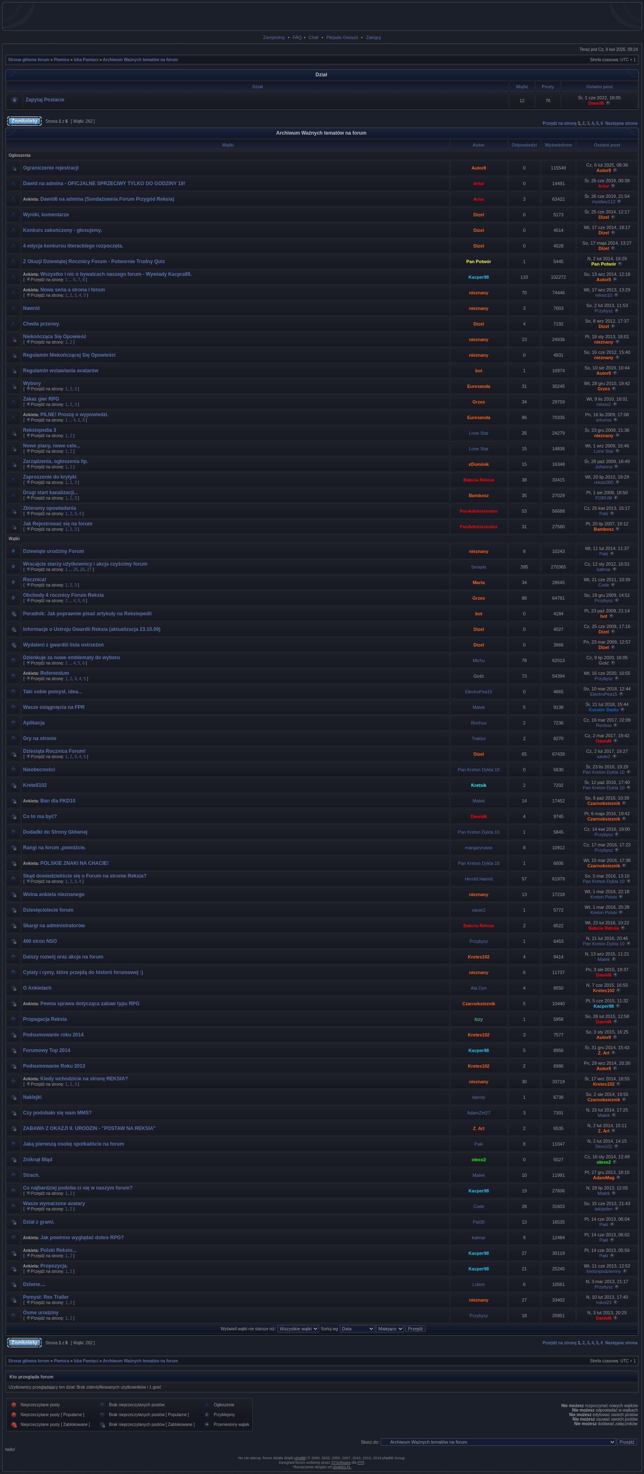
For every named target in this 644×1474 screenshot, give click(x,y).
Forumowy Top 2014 (46, 1050)
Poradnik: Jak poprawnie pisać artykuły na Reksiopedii (87, 614)
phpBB (300, 1458)
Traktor (478, 738)
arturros (604, 419)
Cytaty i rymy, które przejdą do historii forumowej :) (83, 972)
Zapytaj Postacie (44, 100)
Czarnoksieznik (603, 803)
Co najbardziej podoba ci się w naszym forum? (78, 1188)
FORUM (604, 497)
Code (603, 584)
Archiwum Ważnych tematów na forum (140, 59)
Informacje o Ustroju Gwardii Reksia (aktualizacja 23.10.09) (92, 629)
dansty (478, 1097)
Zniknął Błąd (37, 1159)
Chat (313, 37)
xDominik (479, 464)
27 (89, 569)
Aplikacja (34, 723)
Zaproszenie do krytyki (49, 477)
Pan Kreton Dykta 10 (479, 769)
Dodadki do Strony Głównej (55, 832)
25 (75, 569)
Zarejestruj (274, 37)
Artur (478, 183)
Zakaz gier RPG (41, 399)
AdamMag (604, 1177)
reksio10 (603, 295)
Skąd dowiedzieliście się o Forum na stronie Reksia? (85, 876)
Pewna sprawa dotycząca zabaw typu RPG (89, 1003)
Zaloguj (373, 37)
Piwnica (61, 59)
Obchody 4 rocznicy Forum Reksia (63, 595)
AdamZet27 (478, 1112)
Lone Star (479, 433)
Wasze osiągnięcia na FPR (54, 707)
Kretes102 (479, 956)
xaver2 (603, 756)
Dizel (479, 214)
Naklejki (32, 1097)
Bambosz (479, 495)
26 (82, 569)
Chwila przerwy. (41, 324)
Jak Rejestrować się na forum (57, 524)
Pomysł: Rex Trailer (46, 1297)
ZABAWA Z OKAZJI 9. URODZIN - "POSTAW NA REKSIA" (89, 1128)
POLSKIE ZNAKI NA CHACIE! (74, 863)
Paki (603, 513)
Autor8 (479, 167)
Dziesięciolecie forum (48, 910)
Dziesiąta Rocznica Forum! (54, 751)
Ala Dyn (479, 988)
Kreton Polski (604, 896)
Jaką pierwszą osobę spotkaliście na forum (73, 1144)
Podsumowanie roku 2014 (53, 1035)
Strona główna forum (28, 59)
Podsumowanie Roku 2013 (54, 1066)
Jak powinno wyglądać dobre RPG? (82, 1237)
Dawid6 (596, 103)
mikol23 (604, 1302)
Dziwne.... (34, 1284)
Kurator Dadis (604, 709)
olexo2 (479, 1159)
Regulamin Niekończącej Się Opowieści (69, 355)
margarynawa (478, 847)
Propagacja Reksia (45, 1019)
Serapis (478, 566)
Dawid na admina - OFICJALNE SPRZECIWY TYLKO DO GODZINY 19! (104, 183)
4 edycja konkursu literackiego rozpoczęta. (73, 246)
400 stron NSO (40, 941)
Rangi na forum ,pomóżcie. (54, 847)
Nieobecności (39, 770)
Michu (479, 660)
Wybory (32, 383)
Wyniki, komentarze (46, 215)
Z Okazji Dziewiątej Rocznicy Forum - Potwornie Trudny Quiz (94, 261)
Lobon (478, 1284)
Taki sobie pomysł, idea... (52, 692)
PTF (361, 1462)
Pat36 (479, 1222)
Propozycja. (54, 1266)
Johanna (603, 466)
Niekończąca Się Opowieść (54, 336)
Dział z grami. (39, 1222)
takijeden (604, 1208)
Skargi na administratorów (54, 925)
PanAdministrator (478, 511)
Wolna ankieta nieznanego (54, 894)
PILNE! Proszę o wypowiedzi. (74, 414)
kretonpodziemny (603, 1271)
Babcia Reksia (478, 479)
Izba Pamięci (86, 59)
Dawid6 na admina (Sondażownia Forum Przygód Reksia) (107, 199)
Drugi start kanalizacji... (50, 492)
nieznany (478, 292)
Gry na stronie (39, 738)
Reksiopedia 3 (39, 430)
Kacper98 (479, 277)
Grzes (604, 388)
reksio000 (604, 482)
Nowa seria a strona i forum (72, 290)
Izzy (479, 1019)
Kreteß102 (35, 785)
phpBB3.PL (342, 1467)
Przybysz (604, 310)
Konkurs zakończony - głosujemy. (62, 230)
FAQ (297, 37)
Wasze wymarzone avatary (54, 1203)
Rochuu (479, 722)
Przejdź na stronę (560, 123)
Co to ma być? (40, 816)
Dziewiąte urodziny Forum (53, 551)
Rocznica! (34, 579)
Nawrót (31, 308)
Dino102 (603, 1146)
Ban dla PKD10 (57, 801)
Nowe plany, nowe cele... (51, 446)
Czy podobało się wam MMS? (57, 1113)
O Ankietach (37, 988)
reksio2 (603, 404)
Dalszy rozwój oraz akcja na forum (63, 957)
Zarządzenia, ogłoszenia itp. (55, 461)
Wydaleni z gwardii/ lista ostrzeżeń (63, 645)
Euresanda (478, 386)
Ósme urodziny (41, 1313)
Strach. (31, 1175)
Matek (479, 707)
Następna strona (621, 123)
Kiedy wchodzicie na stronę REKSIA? (84, 1079)
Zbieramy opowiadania (49, 508)
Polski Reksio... (58, 1250)
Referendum (54, 673)
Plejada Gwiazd (342, 37)
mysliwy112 (604, 201)
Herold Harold (479, 878)
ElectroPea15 (478, 691)
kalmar (603, 569)
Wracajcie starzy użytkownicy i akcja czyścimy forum (85, 564)
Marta (479, 582)
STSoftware (341, 1462)
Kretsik (478, 785)
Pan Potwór (478, 261)
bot (478, 370)
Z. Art (604, 1052)
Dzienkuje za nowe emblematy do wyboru (71, 657)
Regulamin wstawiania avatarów (60, 371)
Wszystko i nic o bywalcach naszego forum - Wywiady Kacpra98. (116, 274)
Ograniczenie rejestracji (50, 168)
